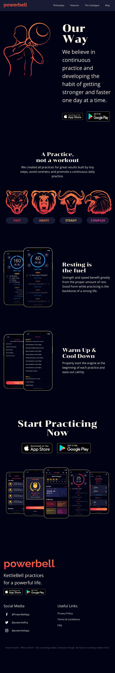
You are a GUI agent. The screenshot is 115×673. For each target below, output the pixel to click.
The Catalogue (92, 5)
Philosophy (58, 5)
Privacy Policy (65, 613)
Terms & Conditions (69, 619)
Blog (107, 5)
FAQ (60, 625)
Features (74, 5)
